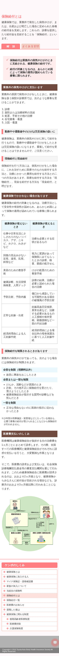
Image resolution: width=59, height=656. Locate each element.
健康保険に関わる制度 (18, 614)
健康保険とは (13, 572)
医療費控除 (15, 624)
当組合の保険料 (14, 591)
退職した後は (13, 610)
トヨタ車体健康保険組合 (20, 5)
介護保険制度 (16, 628)
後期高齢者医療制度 (20, 619)
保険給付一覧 (13, 600)
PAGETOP (55, 652)
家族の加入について (16, 586)
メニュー (54, 4)
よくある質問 (30, 46)
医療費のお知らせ (15, 605)
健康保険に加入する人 (18, 576)
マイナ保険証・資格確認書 (20, 581)
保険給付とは (13, 595)
